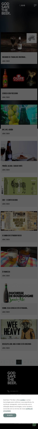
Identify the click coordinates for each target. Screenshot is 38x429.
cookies (22, 400)
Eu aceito (10, 415)
